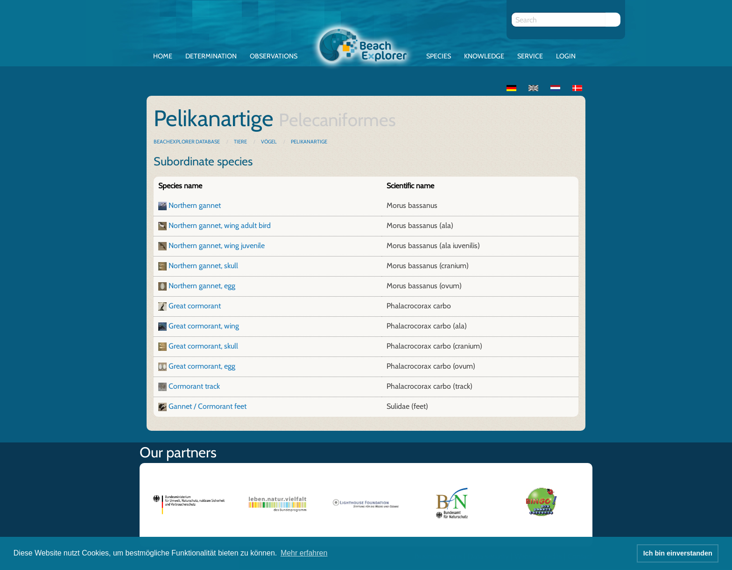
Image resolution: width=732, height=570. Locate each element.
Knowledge (484, 56)
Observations (273, 56)
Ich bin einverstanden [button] (677, 553)
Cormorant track (194, 386)
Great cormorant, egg (202, 366)
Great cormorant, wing (204, 325)
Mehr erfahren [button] (304, 553)
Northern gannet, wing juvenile (217, 245)
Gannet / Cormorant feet (207, 406)
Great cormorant (195, 305)
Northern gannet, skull (203, 265)
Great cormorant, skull (203, 346)
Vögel (269, 141)
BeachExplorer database (187, 141)
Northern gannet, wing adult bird (220, 225)
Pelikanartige (309, 141)
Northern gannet (195, 205)
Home (162, 56)
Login (566, 56)
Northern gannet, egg (202, 285)
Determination (211, 56)
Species (438, 56)
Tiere (240, 141)
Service (530, 56)
